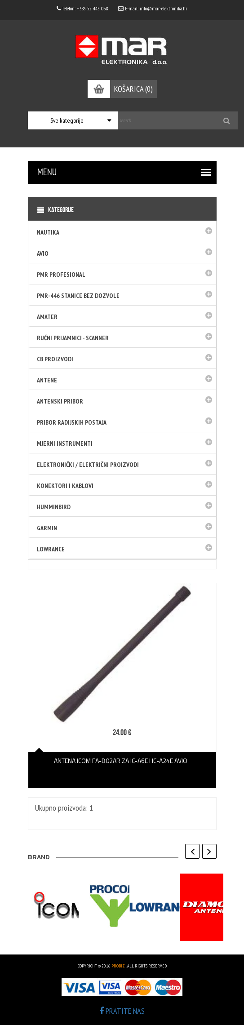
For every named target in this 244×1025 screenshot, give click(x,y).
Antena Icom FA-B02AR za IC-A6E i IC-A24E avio (122, 760)
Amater (47, 317)
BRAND (38, 858)
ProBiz (118, 966)
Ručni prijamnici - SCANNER (73, 338)
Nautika (48, 232)
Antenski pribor (60, 401)
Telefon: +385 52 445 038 (82, 8)
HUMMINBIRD (54, 507)
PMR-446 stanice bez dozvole (78, 296)
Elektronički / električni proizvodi (88, 465)
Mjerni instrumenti (65, 443)
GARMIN (47, 528)
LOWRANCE (51, 549)
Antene (47, 380)
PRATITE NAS (122, 1011)
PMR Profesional (61, 275)
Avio (43, 253)
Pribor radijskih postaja (71, 422)
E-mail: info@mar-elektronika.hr (152, 8)
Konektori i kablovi (65, 486)
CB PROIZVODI (55, 359)
